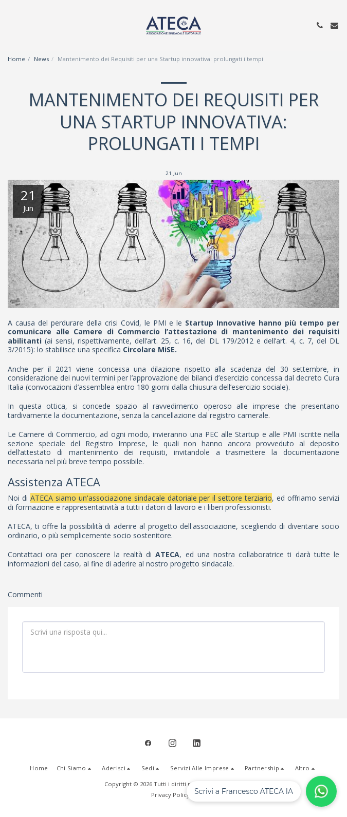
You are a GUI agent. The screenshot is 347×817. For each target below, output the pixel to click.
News (41, 59)
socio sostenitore (141, 535)
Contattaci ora (32, 554)
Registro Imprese (112, 443)
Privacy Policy (170, 795)
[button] (11, 24)
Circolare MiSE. (150, 349)
